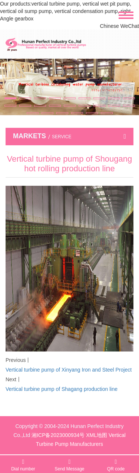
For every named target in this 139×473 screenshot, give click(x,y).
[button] (10, 98)
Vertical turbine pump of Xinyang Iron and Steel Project (69, 370)
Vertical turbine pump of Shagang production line (62, 389)
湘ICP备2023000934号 (58, 435)
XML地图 (96, 435)
